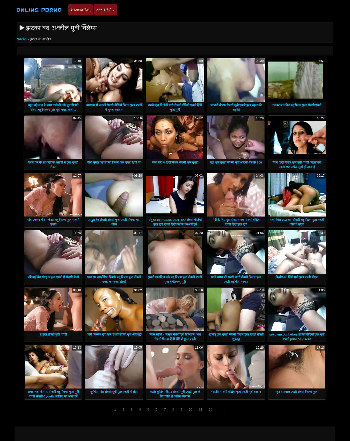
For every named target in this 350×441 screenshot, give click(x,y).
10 (190, 409)
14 (210, 409)
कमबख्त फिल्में (80, 10)
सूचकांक (22, 39)
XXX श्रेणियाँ (105, 10)
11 (200, 409)
